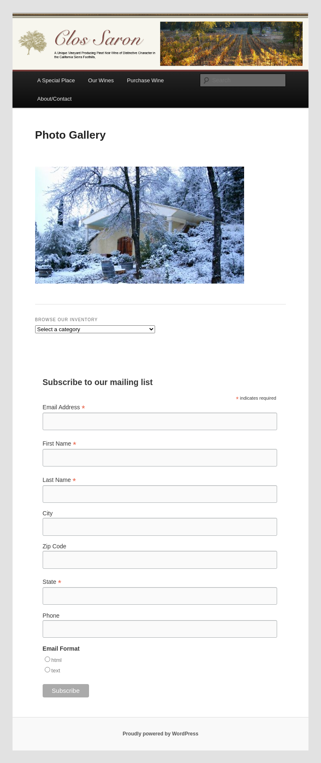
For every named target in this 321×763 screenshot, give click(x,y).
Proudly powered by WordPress (160, 734)
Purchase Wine (145, 80)
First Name (59, 444)
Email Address (64, 407)
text (55, 670)
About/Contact (54, 99)
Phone (51, 615)
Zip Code (54, 546)
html (56, 660)
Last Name (59, 480)
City (48, 513)
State (52, 582)
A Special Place (56, 80)
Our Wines (101, 80)
